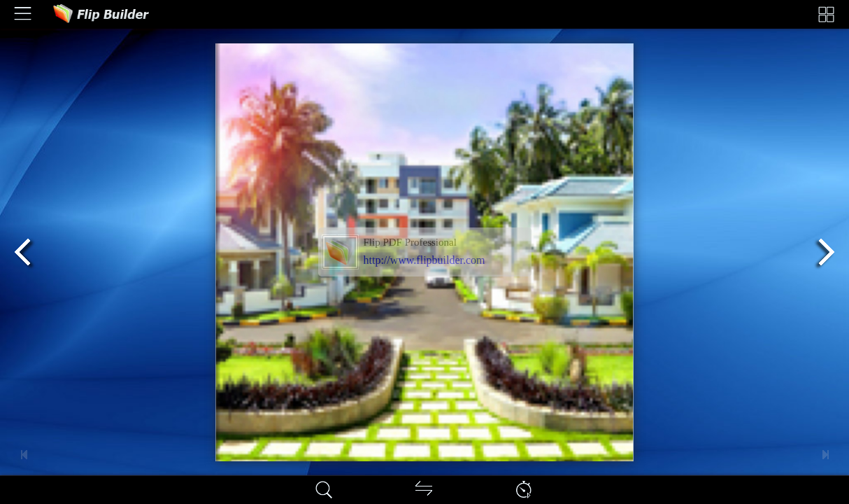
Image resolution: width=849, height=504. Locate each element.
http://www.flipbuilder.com (424, 260)
